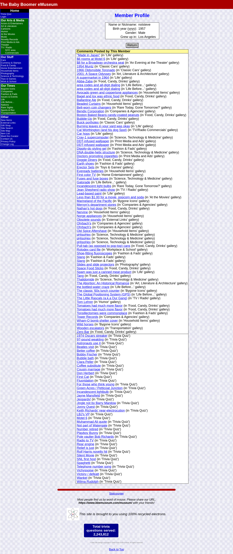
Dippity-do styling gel (91, 148)
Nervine (82, 212)
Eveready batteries (90, 171)
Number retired (87, 429)
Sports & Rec (8, 110)
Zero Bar (83, 332)
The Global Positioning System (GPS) (103, 294)
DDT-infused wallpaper (93, 141)
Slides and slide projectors (95, 264)
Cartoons (6, 28)
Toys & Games (8, 78)
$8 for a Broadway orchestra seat (100, 62)
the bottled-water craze (93, 287)
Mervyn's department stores (96, 205)
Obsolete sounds (89, 219)
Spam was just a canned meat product (104, 272)
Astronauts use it (89, 343)
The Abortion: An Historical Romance (103, 283)
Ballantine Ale (86, 100)
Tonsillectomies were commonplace (102, 313)
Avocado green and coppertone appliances (107, 92)
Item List (5, 133)
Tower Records (87, 317)
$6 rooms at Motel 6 (91, 59)
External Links (8, 122)
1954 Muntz (85, 66)
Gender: (131, 33)
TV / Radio (6, 47)
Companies (7, 91)
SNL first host (86, 459)
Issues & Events (9, 96)
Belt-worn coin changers (94, 107)
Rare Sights (7, 107)
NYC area (10, 50)
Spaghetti (83, 463)
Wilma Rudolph (88, 481)
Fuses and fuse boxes (92, 178)
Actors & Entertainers (12, 23)
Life (3, 99)
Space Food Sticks (90, 268)
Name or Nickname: (123, 24)
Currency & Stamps (11, 62)
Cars (3, 60)
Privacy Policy (8, 141)
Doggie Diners (87, 160)
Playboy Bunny (87, 433)
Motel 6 (82, 418)
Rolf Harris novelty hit (92, 451)
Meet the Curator (10, 136)
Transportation (8, 112)
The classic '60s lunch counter (98, 290)
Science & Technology (12, 76)
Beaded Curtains (89, 104)
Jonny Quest (86, 407)
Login (3, 16)
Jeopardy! (84, 399)
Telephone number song (94, 466)
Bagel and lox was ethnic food (98, 96)
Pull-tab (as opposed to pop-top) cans (103, 246)
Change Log (7, 144)
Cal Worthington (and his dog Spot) (102, 130)
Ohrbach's (84, 223)
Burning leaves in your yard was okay (103, 126)
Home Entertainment (11, 68)
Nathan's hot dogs (90, 208)
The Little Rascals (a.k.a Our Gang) (102, 298)
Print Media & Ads (10, 42)
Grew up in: (129, 37)
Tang (80, 276)
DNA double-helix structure (96, 152)
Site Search (7, 128)
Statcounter (116, 493)
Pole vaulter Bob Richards (95, 436)
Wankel (82, 478)
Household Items (10, 70)
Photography (7, 73)
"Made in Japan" (88, 55)
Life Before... (7, 102)
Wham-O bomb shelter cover (97, 320)
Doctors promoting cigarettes (97, 156)
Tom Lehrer (85, 302)
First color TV (86, 175)
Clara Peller (85, 362)
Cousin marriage (88, 369)
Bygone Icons (8, 88)
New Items (6, 120)
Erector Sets (85, 167)
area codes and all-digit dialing (98, 85)
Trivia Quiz (6, 14)
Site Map (5, 130)
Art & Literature (9, 26)
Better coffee (86, 350)
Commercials (12, 52)
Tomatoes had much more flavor (100, 305)
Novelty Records (9, 39)
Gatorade (83, 182)
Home (14, 10)
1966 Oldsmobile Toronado (96, 70)
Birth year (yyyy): (125, 28)
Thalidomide (85, 279)
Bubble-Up (84, 119)
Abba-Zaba (85, 81)
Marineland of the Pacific (94, 201)
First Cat (83, 377)
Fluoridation (85, 380)
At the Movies (8, 34)
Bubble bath (85, 358)
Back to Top (116, 549)
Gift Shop (6, 125)
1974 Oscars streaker (92, 336)
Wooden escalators (90, 328)
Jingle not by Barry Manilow (96, 403)
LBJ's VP (83, 414)
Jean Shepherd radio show (96, 190)
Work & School (8, 81)
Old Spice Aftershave (92, 231)
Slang (81, 257)
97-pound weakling (90, 339)
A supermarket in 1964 (93, 77)
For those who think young (95, 384)
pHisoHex (84, 234)
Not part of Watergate (92, 425)
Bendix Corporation (90, 111)
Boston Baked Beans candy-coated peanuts (108, 115)
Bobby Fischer (87, 354)
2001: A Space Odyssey (94, 74)
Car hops (83, 133)
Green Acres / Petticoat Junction (100, 388)
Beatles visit (85, 347)
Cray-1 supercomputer (93, 137)
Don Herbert (85, 373)
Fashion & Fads (9, 94)
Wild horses (85, 324)
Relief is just (85, 448)
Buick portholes (88, 122)
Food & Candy (8, 65)
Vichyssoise (85, 470)
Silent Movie (85, 455)
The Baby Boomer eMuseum (29, 4)
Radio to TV (85, 440)
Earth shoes (85, 163)
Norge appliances (89, 216)
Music (4, 36)
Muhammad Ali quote (92, 422)
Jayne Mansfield (88, 395)
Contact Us (6, 138)
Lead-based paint (89, 193)
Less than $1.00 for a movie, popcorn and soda (110, 197)
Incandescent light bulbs (94, 186)
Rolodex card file (89, 249)
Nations (5, 104)
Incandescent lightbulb (93, 392)
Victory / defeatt (88, 474)
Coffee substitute (89, 365)
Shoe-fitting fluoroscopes (94, 253)
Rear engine (85, 444)
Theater (5, 44)
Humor (4, 31)
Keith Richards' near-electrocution (101, 410)
